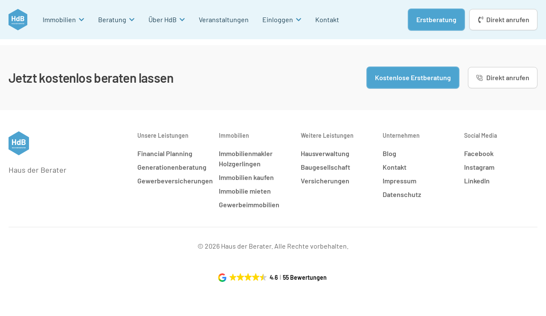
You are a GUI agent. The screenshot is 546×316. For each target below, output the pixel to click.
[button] (273, 277)
